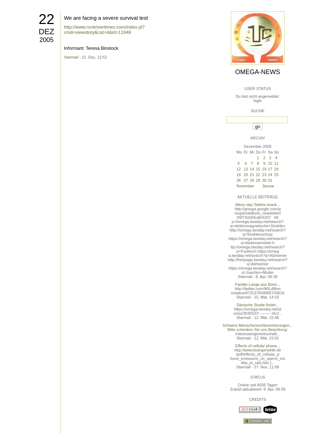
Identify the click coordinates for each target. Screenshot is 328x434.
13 (246, 169)
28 (252, 180)
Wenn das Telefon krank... (257, 205)
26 (238, 180)
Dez (46, 31)
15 (258, 169)
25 (276, 175)
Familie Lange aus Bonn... (257, 284)
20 (246, 175)
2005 (46, 39)
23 (264, 175)
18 (276, 169)
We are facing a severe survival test (106, 18)
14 (252, 169)
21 (252, 175)
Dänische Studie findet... (257, 305)
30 (264, 180)
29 (258, 180)
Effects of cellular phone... (257, 346)
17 (270, 169)
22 (46, 19)
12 (238, 169)
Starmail (71, 57)
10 (270, 163)
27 (246, 180)
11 (276, 163)
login (257, 100)
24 (270, 175)
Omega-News (257, 72)
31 (270, 180)
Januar (268, 186)
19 (238, 175)
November (245, 186)
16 (264, 169)
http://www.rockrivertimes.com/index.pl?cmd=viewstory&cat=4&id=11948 (104, 29)
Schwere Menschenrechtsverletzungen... (258, 325)
